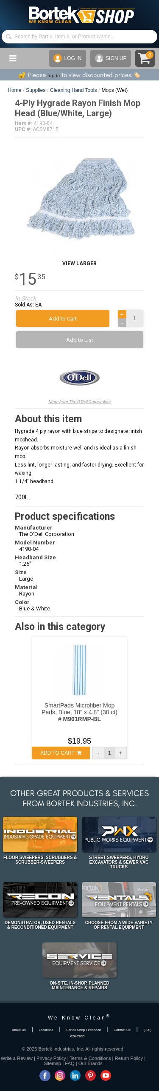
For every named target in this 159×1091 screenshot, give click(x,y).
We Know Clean (79, 1018)
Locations (46, 1030)
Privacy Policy (51, 1058)
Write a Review (17, 1058)
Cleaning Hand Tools (73, 90)
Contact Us (122, 1030)
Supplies (35, 90)
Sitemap (52, 1063)
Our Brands (90, 1063)
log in (53, 75)
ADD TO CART (60, 753)
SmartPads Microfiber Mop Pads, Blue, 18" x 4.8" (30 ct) (79, 712)
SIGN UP (110, 58)
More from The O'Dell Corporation (79, 380)
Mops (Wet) (114, 90)
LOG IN (67, 58)
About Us (19, 1030)
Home (14, 90)
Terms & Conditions (90, 1058)
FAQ (69, 1063)
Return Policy (129, 1058)
